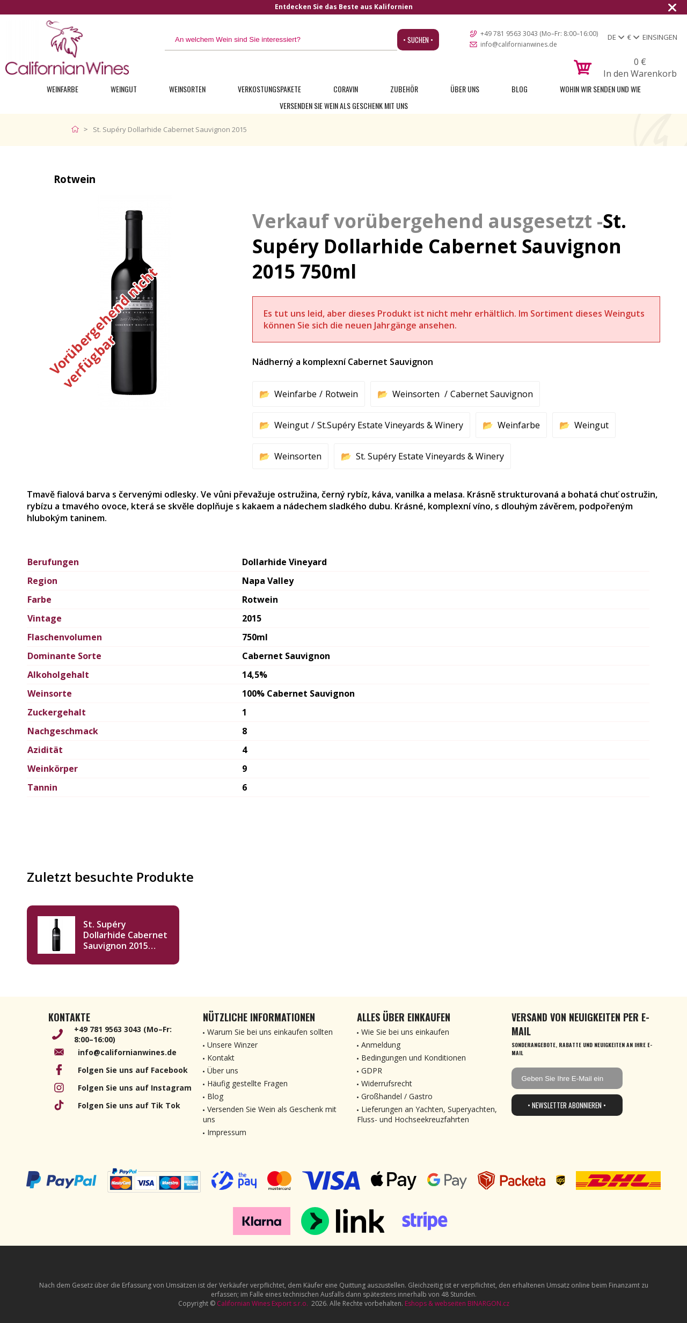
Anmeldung (380, 1045)
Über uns (464, 88)
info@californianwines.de (518, 44)
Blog (519, 88)
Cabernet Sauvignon (491, 394)
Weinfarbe (62, 88)
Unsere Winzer (232, 1045)
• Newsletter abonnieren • (567, 1105)
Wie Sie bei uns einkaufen (405, 1032)
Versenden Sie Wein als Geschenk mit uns (344, 105)
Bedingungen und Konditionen (413, 1057)
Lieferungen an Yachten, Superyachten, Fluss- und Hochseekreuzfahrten (427, 1114)
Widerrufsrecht (386, 1083)
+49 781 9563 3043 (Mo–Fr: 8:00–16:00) (539, 33)
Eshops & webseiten (435, 1303)
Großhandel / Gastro (397, 1096)
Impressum (226, 1132)
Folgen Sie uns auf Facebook (133, 1070)
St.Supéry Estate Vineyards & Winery (390, 425)
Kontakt (221, 1057)
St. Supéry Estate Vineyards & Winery (430, 456)
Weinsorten (187, 88)
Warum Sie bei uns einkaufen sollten (270, 1032)
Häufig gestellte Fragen (247, 1083)
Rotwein (341, 394)
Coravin (345, 88)
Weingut (124, 88)
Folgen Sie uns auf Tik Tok (129, 1105)
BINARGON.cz (488, 1303)
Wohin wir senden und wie (600, 88)
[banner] (67, 47)
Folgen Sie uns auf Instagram (135, 1088)
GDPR (371, 1070)
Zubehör (404, 88)
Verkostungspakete (269, 88)
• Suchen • (418, 39)
